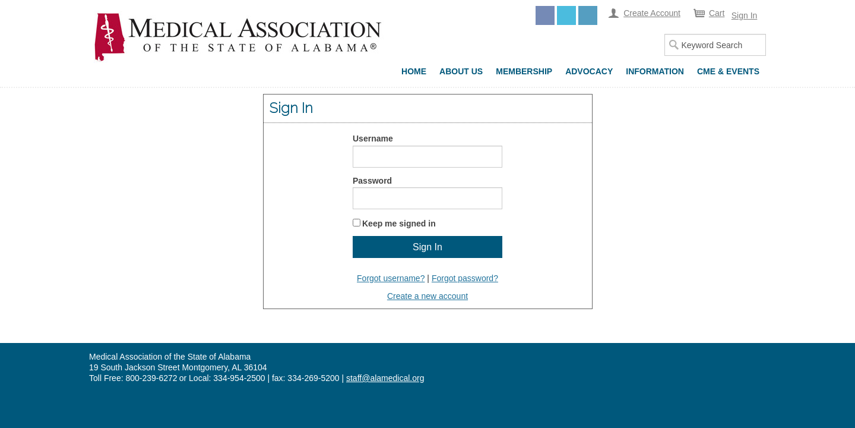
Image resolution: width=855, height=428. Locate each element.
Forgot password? (465, 278)
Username (373, 138)
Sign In (745, 15)
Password (372, 180)
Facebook (545, 15)
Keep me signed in (399, 223)
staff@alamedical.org (385, 378)
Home (413, 71)
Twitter (566, 15)
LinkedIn (587, 15)
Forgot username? (391, 278)
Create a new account (427, 296)
